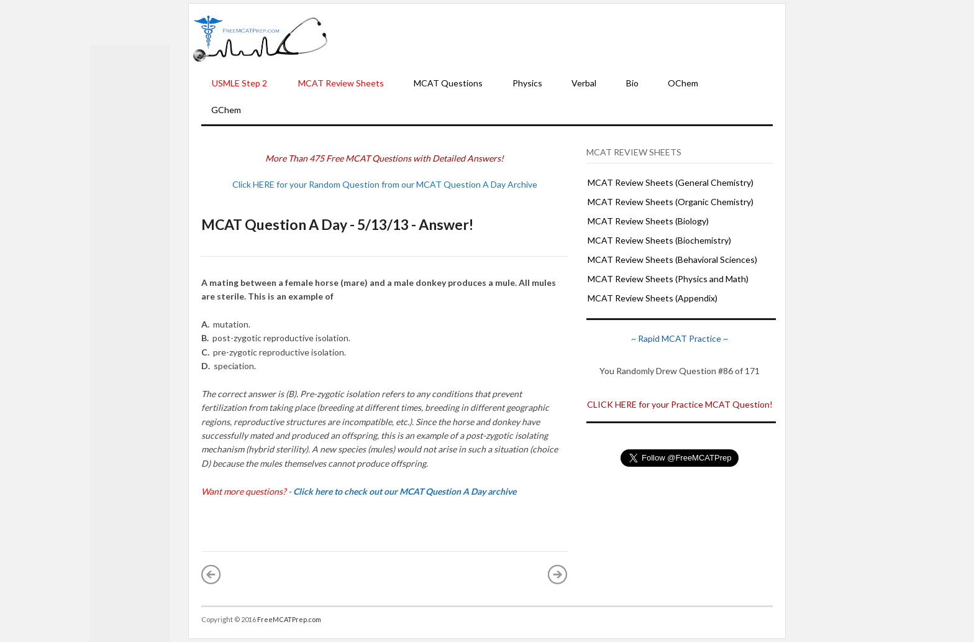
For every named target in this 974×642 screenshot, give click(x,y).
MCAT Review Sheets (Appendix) (652, 298)
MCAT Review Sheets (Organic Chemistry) (670, 201)
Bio (632, 83)
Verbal (583, 83)
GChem (226, 109)
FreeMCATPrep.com (289, 619)
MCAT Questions (448, 83)
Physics (527, 83)
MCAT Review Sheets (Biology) (648, 221)
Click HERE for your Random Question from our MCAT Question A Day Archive (384, 184)
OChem (683, 83)
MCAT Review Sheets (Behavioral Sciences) (672, 259)
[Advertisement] (556, 38)
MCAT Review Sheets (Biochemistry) (659, 240)
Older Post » (558, 574)
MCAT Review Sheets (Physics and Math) (668, 278)
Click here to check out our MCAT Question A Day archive (404, 491)
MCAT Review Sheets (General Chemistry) (670, 182)
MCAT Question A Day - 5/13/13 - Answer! (337, 224)
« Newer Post (211, 574)
